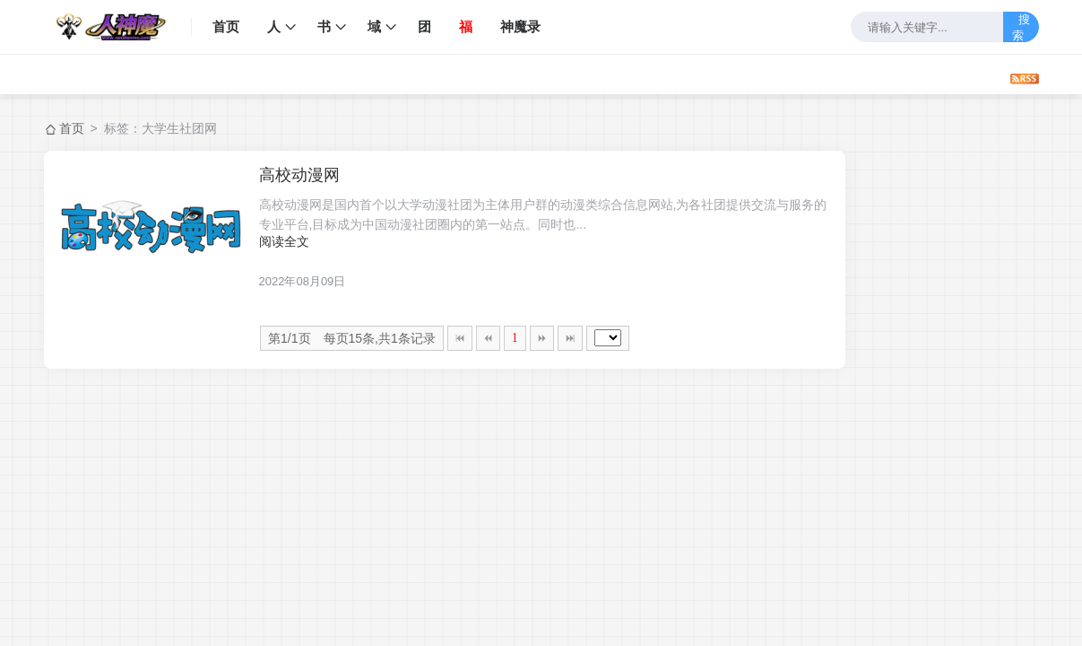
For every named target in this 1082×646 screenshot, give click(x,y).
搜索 (1021, 27)
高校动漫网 (299, 175)
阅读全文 (284, 241)
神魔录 (520, 26)
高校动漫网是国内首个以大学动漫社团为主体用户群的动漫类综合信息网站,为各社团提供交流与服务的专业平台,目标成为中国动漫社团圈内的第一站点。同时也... (543, 214)
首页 (225, 26)
